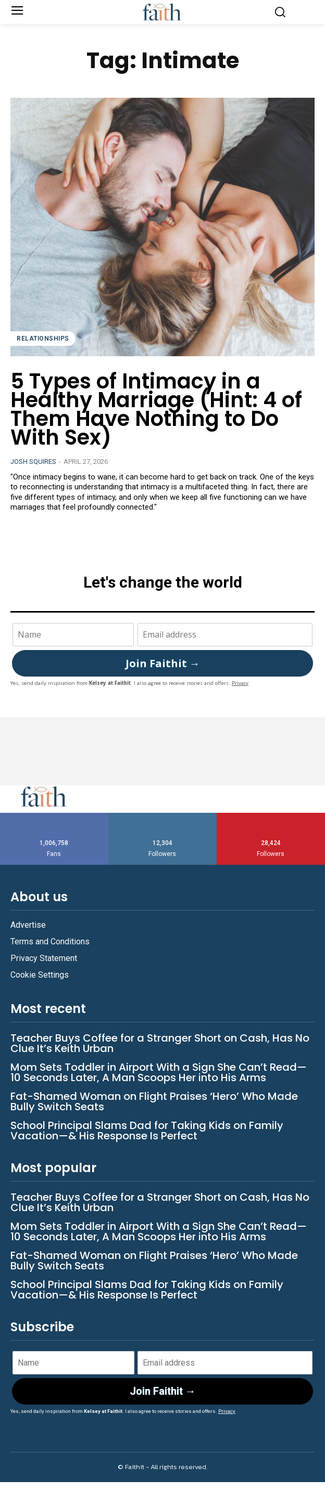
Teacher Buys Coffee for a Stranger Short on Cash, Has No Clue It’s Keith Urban (159, 1043)
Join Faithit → (163, 663)
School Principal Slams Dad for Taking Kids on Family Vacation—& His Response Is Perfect (146, 1130)
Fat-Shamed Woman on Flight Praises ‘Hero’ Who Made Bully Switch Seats (154, 1101)
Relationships (43, 338)
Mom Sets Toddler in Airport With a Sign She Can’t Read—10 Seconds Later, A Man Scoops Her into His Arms (158, 1072)
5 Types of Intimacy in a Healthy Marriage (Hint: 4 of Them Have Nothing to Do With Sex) (156, 409)
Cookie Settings (39, 975)
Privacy (240, 683)
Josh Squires (33, 461)
